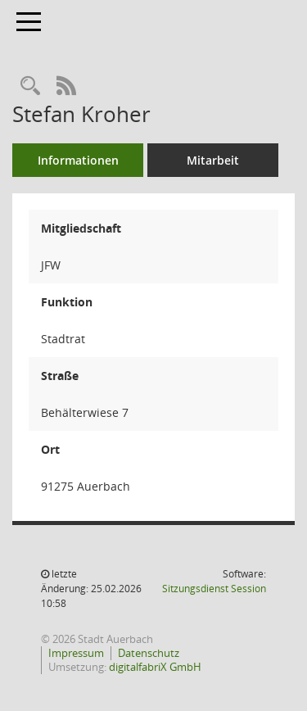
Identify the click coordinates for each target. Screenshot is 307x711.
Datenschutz (148, 652)
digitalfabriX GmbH (155, 666)
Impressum (76, 652)
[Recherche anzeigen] (30, 86)
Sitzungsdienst (214, 589)
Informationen (78, 160)
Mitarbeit (213, 160)
